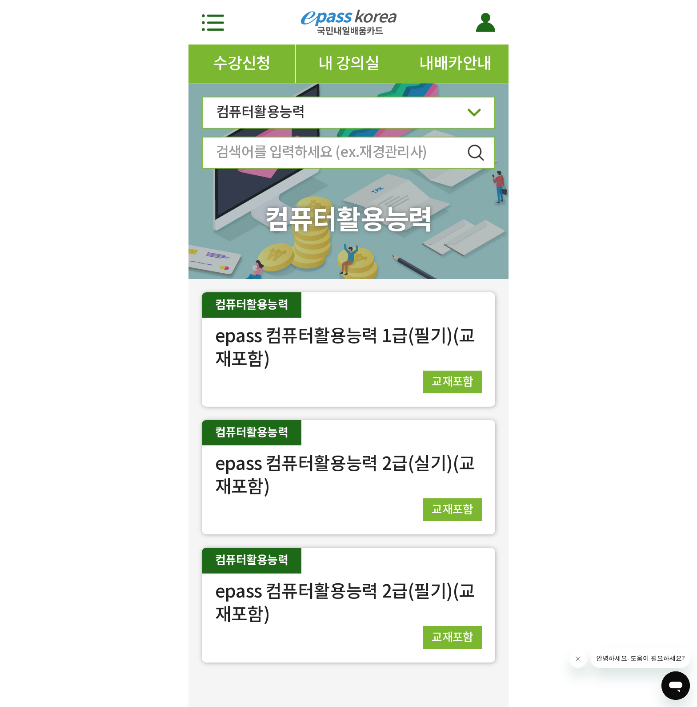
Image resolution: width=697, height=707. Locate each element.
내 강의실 (348, 63)
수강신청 (242, 63)
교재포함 (452, 381)
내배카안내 (455, 63)
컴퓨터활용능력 (348, 115)
